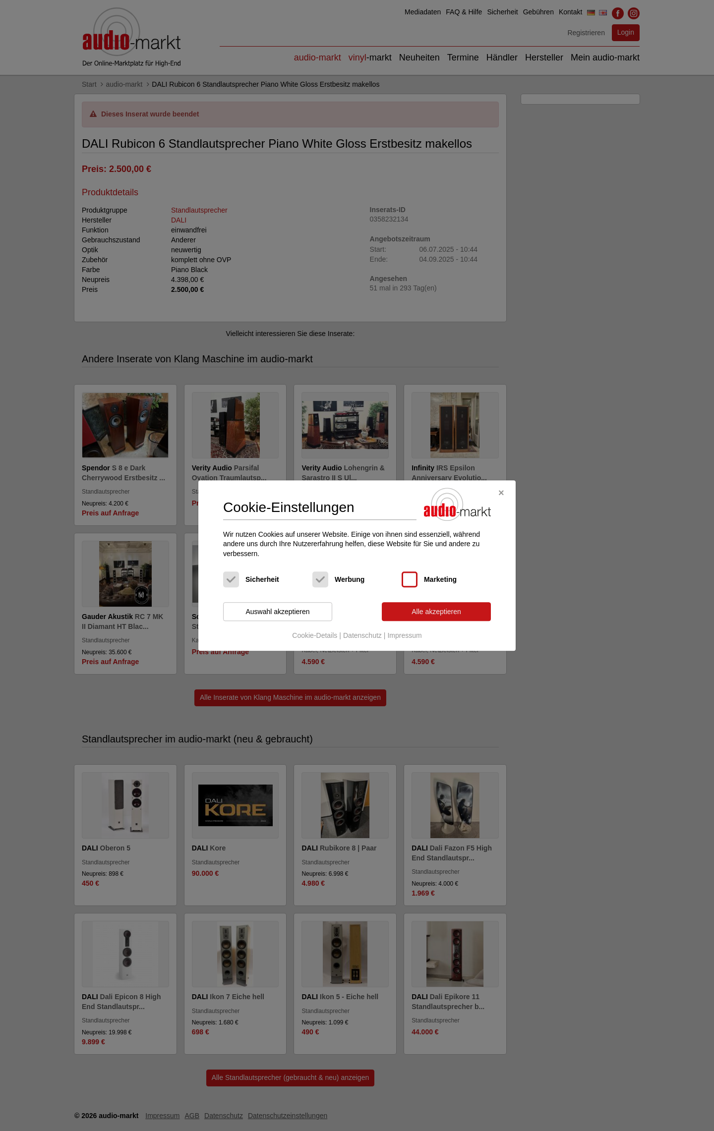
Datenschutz (362, 635)
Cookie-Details (314, 635)
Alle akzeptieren (436, 612)
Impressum (404, 635)
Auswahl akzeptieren (277, 612)
